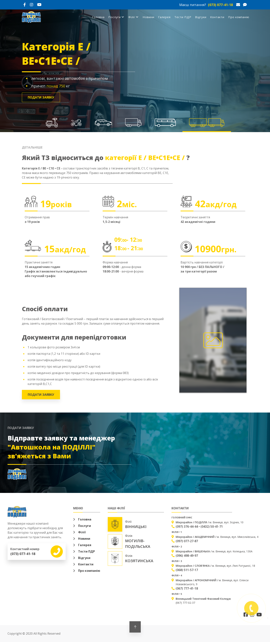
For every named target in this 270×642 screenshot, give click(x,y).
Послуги (115, 17)
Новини (148, 17)
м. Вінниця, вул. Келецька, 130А (214, 551)
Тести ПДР (182, 17)
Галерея (164, 17)
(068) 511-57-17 (187, 570)
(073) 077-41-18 (220, 4)
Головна (98, 17)
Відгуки (200, 17)
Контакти (217, 17)
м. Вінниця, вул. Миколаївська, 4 (217, 537)
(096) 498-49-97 (187, 555)
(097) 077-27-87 (187, 541)
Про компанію (238, 17)
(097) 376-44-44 (187, 526)
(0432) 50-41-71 (212, 526)
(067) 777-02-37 (203, 600)
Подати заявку (41, 97)
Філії (132, 17)
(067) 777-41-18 (187, 588)
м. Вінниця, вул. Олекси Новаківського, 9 (212, 582)
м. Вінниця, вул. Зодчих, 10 (209, 522)
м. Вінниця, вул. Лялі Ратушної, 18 (215, 565)
